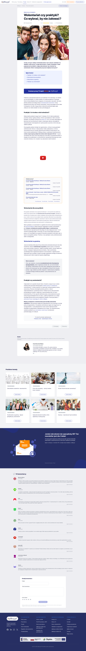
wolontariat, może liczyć (41, 310)
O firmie (68, 619)
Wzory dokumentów (56, 624)
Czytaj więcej (17, 394)
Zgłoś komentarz (70, 484)
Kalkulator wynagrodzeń (37, 1)
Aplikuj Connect (70, 629)
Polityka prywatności (71, 624)
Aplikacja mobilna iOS (56, 631)
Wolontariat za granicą (32, 79)
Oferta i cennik (39, 619)
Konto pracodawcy (40, 624)
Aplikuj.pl (19, 5)
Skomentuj (64, 326)
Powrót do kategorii (64, 5)
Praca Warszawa (38, 201)
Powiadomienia (24, 631)
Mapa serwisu (70, 633)
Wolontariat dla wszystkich (34, 77)
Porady (24, 1)
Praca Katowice (57, 201)
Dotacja (68, 631)
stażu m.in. (44, 119)
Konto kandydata (70, 1)
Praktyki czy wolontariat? (33, 81)
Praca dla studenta (30, 5)
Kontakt (68, 621)
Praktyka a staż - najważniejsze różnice (43, 318)
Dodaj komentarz (43, 601)
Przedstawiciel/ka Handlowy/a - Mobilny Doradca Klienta (38, 180)
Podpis (23, 581)
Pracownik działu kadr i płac (32, 197)
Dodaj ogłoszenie (47, 2)
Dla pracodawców (80, 1)
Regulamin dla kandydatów (27, 629)
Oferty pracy (14, 1)
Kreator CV (29, 1)
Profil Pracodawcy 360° (41, 621)
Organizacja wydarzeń (72, 626)
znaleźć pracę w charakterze (50, 285)
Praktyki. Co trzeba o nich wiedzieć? (36, 75)
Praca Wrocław (44, 201)
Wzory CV (54, 621)
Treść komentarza (25, 586)
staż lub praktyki (30, 226)
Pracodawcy (20, 1)
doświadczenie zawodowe (47, 102)
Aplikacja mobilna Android (57, 629)
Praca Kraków (50, 201)
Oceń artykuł (24, 597)
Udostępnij (56, 326)
